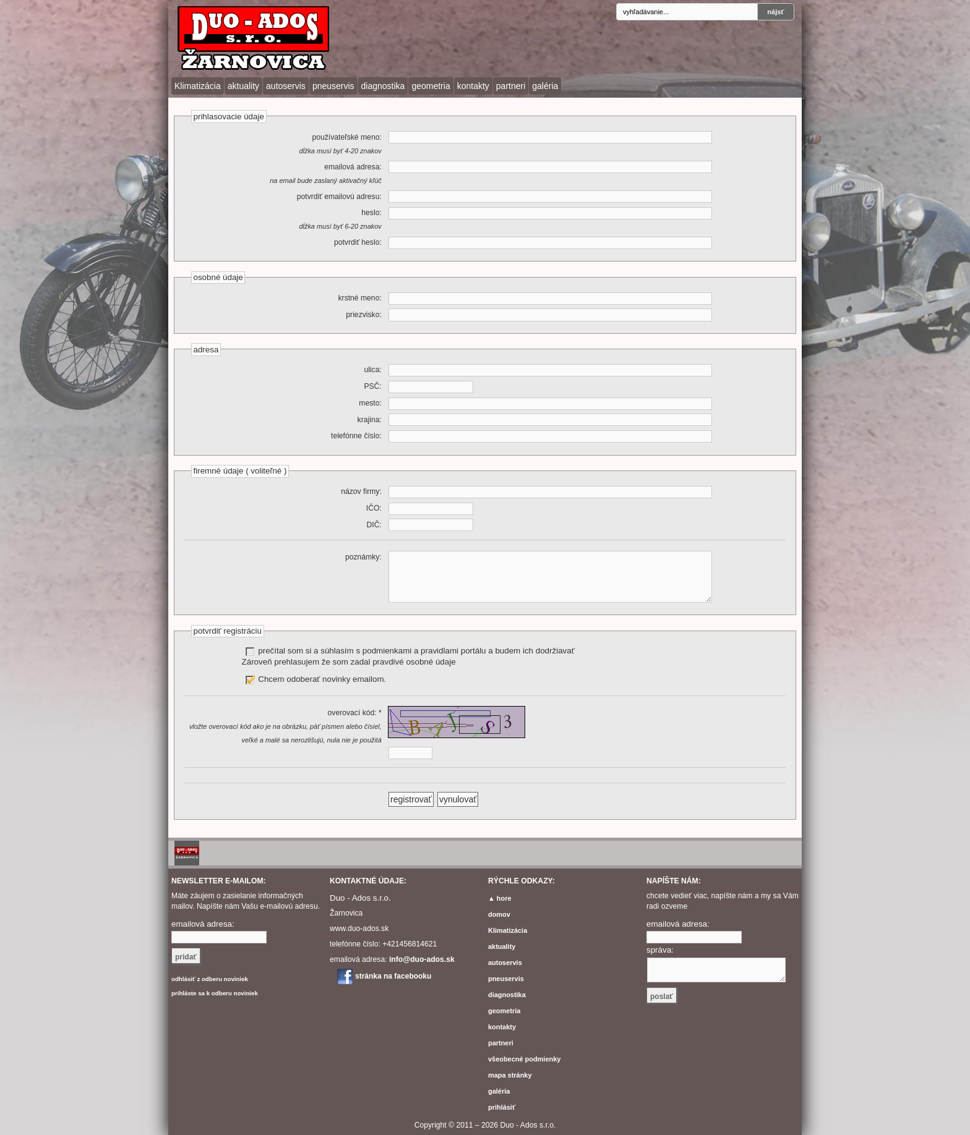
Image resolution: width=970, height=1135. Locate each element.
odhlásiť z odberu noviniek (209, 979)
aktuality (243, 86)
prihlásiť (501, 1107)
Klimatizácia (197, 86)
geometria (430, 86)
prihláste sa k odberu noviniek (214, 993)
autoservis (286, 86)
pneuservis (333, 86)
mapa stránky (510, 1075)
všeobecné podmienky (524, 1059)
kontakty (473, 86)
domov (499, 914)
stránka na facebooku (393, 976)
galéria (545, 86)
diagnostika (383, 86)
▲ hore (500, 898)
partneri (510, 86)
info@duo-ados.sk (422, 959)
